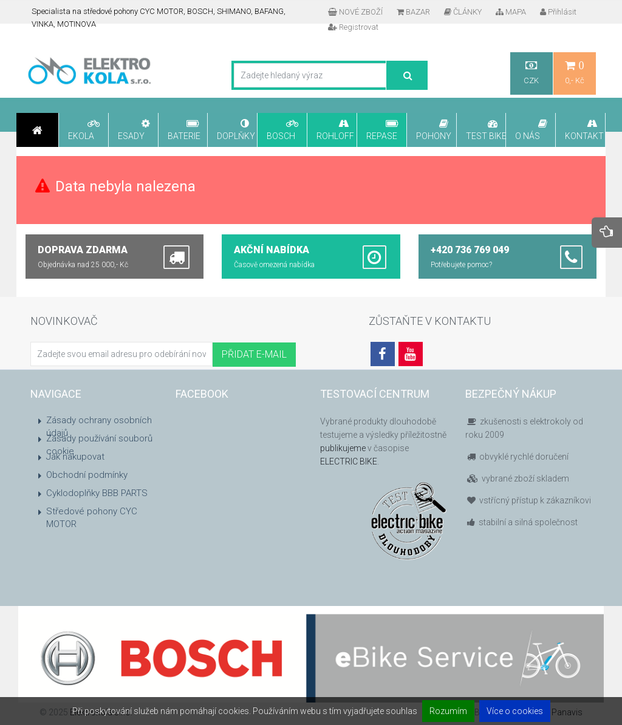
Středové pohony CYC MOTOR (91, 517)
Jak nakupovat (75, 456)
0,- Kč (574, 72)
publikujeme (343, 448)
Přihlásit (558, 11)
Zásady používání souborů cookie (99, 445)
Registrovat (353, 27)
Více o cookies (515, 711)
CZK (531, 72)
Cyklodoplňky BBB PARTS (97, 493)
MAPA (511, 11)
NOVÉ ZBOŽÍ (355, 11)
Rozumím (448, 711)
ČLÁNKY (463, 11)
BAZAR (413, 11)
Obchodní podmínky (87, 474)
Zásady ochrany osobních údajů (99, 426)
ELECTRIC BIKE (348, 461)
